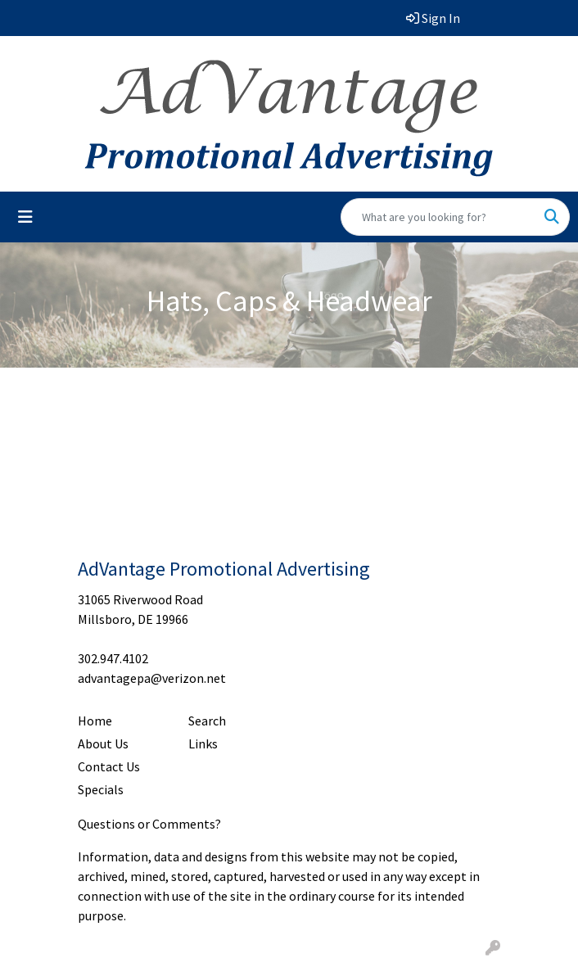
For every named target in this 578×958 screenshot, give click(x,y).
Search (207, 720)
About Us (103, 743)
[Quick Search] (438, 217)
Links (203, 743)
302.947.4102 (113, 658)
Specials (101, 789)
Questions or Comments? (149, 824)
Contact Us (109, 766)
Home (95, 720)
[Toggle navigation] (25, 217)
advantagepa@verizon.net (152, 678)
